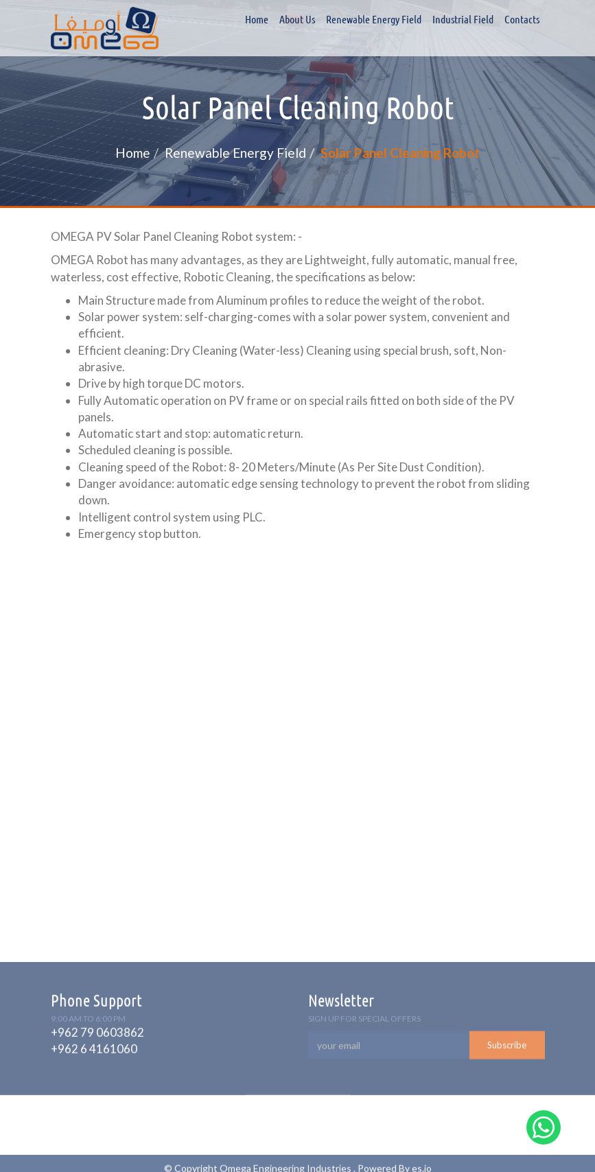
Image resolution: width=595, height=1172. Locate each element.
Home (256, 19)
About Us (297, 19)
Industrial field (462, 19)
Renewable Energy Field (373, 19)
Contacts (521, 19)
